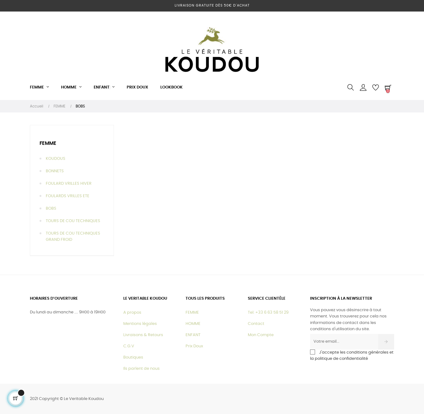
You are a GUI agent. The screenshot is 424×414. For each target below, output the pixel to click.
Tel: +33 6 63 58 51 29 (268, 313)
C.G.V (128, 346)
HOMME (193, 324)
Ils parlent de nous (141, 369)
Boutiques (133, 357)
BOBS (51, 209)
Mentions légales (140, 324)
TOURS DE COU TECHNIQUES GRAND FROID (73, 236)
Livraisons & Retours (143, 335)
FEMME (48, 143)
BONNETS (55, 171)
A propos (132, 313)
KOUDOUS (55, 159)
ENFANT (193, 335)
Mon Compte (261, 335)
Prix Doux (194, 346)
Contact (256, 324)
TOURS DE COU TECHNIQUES (73, 221)
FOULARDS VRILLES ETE (67, 196)
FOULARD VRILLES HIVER (69, 184)
